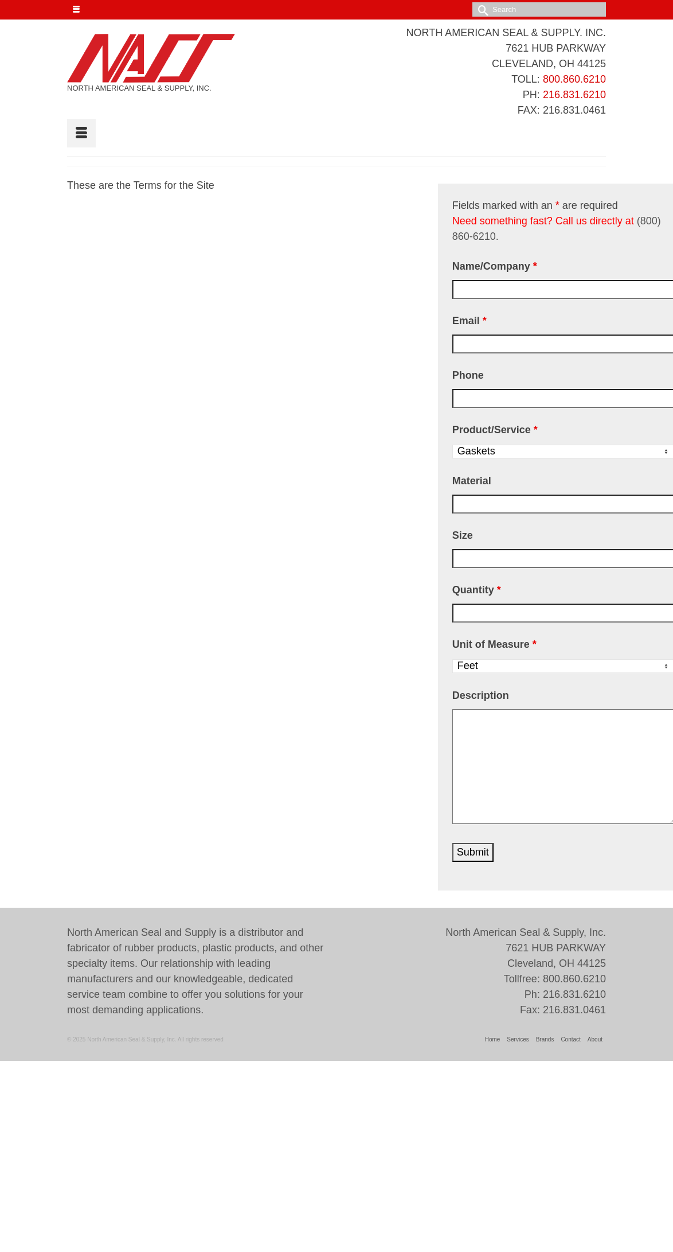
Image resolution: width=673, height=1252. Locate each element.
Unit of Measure (494, 644)
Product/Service (495, 430)
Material (471, 481)
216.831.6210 (574, 94)
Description (480, 695)
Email (469, 320)
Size (462, 535)
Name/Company (494, 266)
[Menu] (81, 133)
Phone (468, 375)
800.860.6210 (574, 79)
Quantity (476, 590)
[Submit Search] (481, 9)
